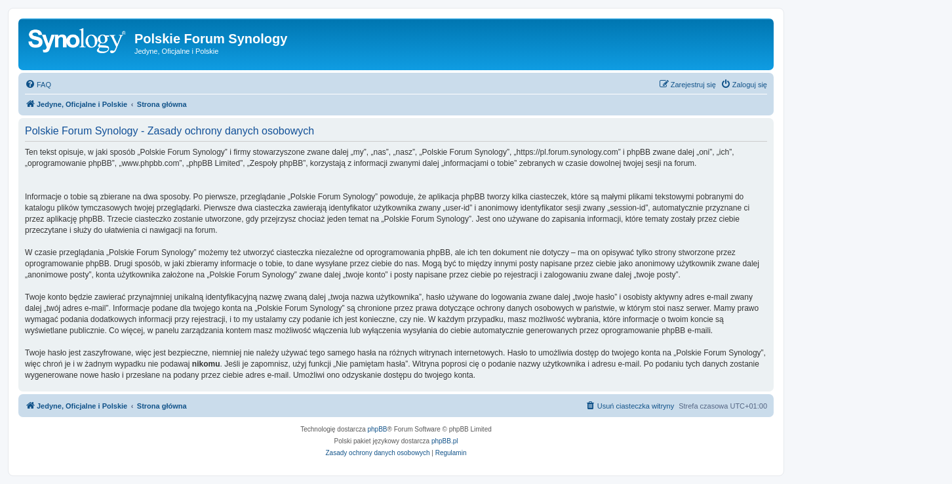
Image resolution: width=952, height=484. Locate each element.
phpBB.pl (444, 441)
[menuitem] (38, 84)
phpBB (377, 429)
